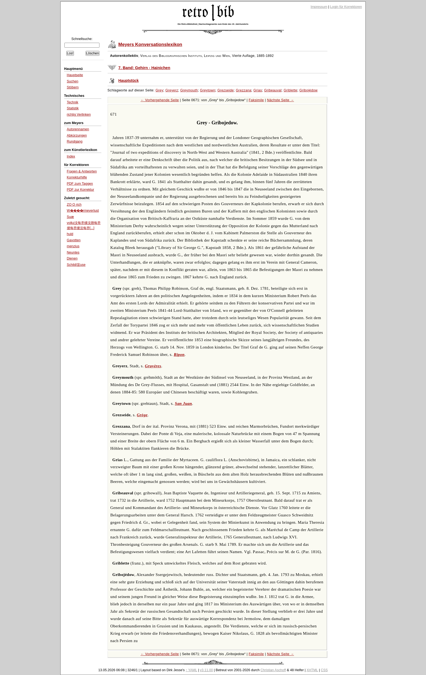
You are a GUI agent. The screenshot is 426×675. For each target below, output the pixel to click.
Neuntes (73, 252)
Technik (72, 102)
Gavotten (74, 240)
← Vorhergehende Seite (159, 100)
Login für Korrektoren (346, 7)
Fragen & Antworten (82, 171)
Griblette (290, 90)
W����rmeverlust (83, 210)
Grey (160, 90)
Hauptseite (75, 75)
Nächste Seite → (280, 100)
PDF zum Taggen (80, 184)
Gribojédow (308, 90)
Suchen (72, 81)
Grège (142, 415)
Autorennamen (78, 129)
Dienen (72, 258)
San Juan (183, 403)
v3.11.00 (206, 670)
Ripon (179, 354)
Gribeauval (272, 90)
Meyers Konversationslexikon (150, 44)
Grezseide (225, 90)
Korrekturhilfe (77, 177)
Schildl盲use (76, 265)
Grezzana (243, 90)
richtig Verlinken (79, 114)
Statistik (73, 108)
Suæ (70, 217)
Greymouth (189, 90)
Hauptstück (128, 81)
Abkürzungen (77, 135)
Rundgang (75, 141)
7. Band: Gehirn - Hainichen (144, 68)
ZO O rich (74, 204)
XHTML (312, 670)
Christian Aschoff (273, 670)
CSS (324, 670)
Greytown (207, 90)
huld (70, 234)
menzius (73, 246)
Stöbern (73, 87)
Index (71, 156)
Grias (257, 90)
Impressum (319, 7)
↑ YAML (191, 670)
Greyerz (171, 90)
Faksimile (256, 100)
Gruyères (153, 366)
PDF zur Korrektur (80, 190)
